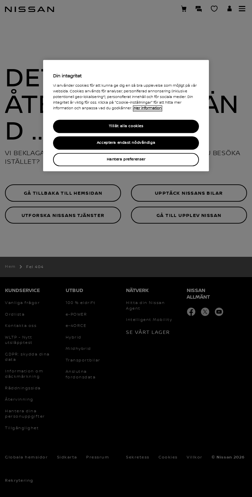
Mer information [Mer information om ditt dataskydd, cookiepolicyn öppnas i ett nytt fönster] (147, 108)
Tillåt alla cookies (126, 126)
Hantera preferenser (126, 159)
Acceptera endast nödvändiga (126, 143)
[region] (126, 115)
